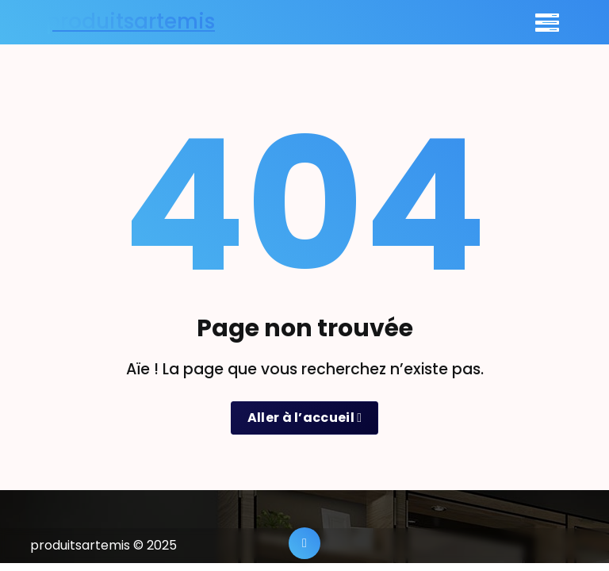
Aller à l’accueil (304, 417)
